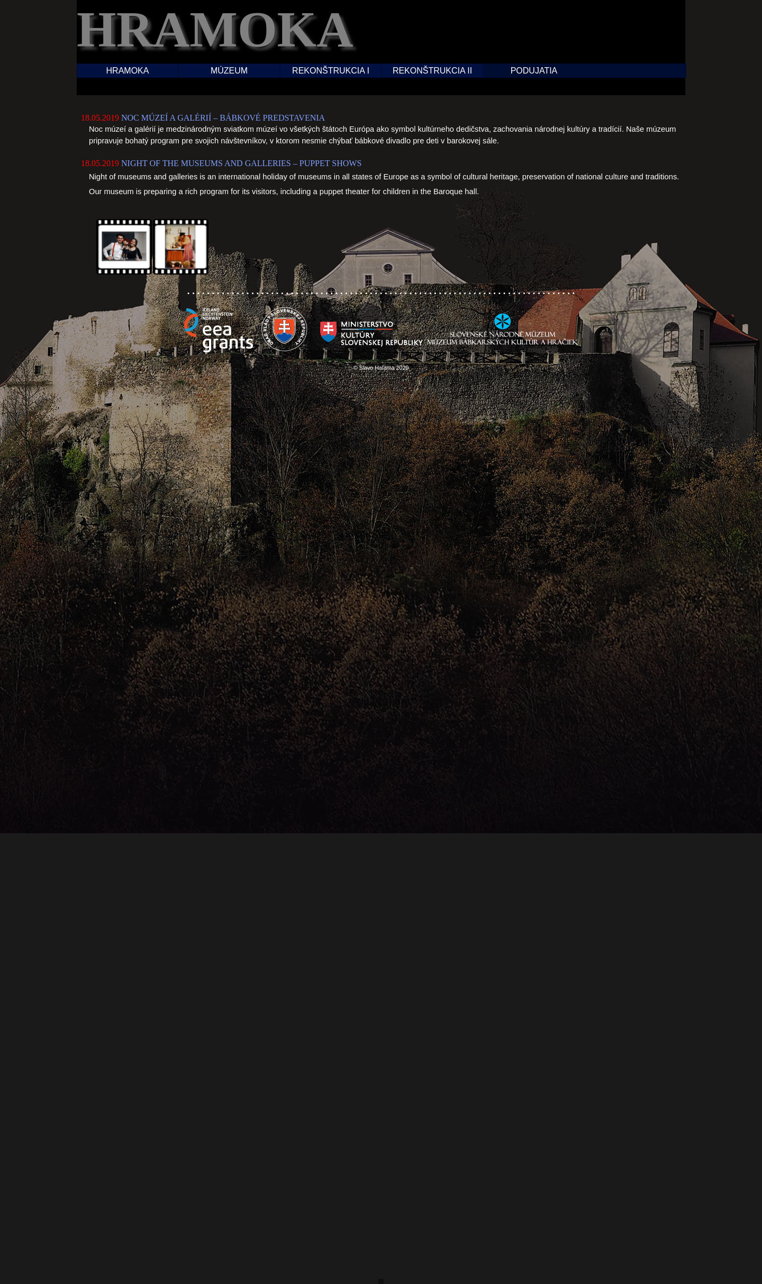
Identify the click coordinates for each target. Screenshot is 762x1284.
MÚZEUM (229, 70)
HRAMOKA (127, 70)
